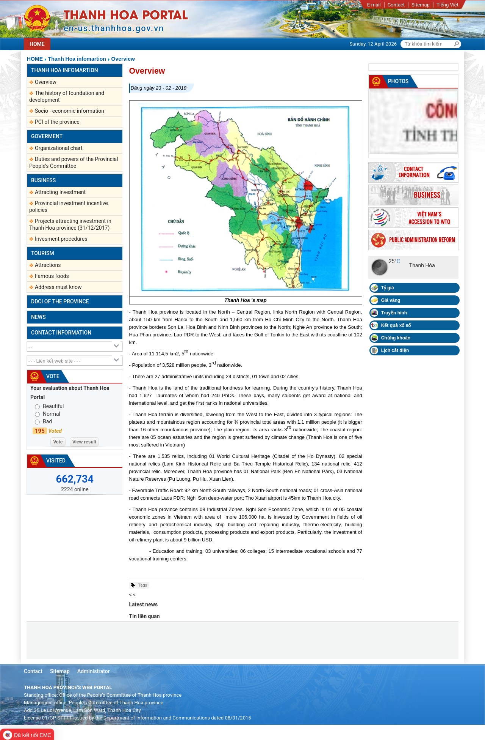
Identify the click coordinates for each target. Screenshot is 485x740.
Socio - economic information (69, 111)
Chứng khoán (395, 338)
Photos (398, 81)
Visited (56, 461)
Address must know (58, 287)
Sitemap (420, 5)
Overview (123, 59)
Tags (142, 585)
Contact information (61, 333)
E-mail (374, 5)
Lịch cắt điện (395, 350)
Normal (51, 414)
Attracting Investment (60, 192)
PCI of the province (57, 122)
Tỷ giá (387, 287)
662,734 (75, 479)
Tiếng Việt (447, 5)
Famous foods (52, 276)
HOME (37, 44)
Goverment (47, 136)
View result (84, 442)
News (38, 317)
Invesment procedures (61, 239)
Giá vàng (391, 300)
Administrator (93, 671)
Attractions (48, 265)
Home (35, 59)
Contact (396, 5)
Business (43, 180)
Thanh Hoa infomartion (77, 59)
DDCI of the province (60, 301)
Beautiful (53, 406)
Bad (47, 421)
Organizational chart (59, 148)
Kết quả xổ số (396, 325)
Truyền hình (394, 313)
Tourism (42, 253)
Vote (52, 376)
